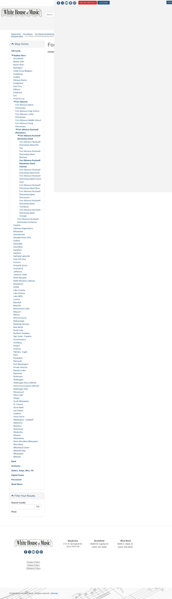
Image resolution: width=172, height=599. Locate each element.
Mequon (17, 312)
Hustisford (18, 268)
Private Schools (20, 367)
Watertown (18, 429)
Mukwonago (18, 321)
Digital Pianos (17, 475)
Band (13, 461)
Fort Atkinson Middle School (28, 120)
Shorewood (18, 392)
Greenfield (17, 247)
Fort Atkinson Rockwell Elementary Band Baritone (29, 154)
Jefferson (17, 271)
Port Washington (20, 364)
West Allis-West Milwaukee (25, 441)
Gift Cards (16, 51)
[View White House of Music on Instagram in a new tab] (27, 2)
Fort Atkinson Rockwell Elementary (47, 34)
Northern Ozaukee (21, 333)
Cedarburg (18, 74)
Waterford (17, 423)
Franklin (17, 225)
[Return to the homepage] (21, 13)
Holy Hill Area (19, 259)
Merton (16, 315)
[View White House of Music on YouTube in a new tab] (19, 2)
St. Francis (18, 404)
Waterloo (17, 426)
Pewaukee (18, 358)
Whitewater (18, 453)
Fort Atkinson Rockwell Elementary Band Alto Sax (29, 145)
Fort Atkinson (28, 34)
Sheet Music (17, 484)
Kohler (16, 287)
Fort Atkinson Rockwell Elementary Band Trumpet (29, 213)
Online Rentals (40, 3)
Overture (17, 349)
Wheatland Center (21, 447)
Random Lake (19, 370)
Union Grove (18, 416)
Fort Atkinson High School (27, 111)
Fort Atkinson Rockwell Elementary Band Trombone (29, 203)
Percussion (16, 479)
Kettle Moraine (20, 278)
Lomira (16, 299)
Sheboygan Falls (20, 389)
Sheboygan (18, 379)
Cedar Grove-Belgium (22, 71)
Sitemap (54, 593)
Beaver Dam (18, 61)
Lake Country (19, 290)
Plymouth (17, 361)
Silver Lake (18, 395)
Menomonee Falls (21, 308)
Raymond (17, 373)
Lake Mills (18, 296)
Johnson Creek (20, 274)
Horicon (17, 262)
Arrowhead (18, 58)
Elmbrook (17, 92)
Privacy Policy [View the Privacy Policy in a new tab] (33, 562)
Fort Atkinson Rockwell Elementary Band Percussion (29, 194)
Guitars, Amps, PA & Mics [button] (128, 14)
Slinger (16, 398)
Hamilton (17, 250)
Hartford (17, 253)
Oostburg (17, 342)
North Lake (18, 330)
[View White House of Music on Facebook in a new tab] (11, 2)
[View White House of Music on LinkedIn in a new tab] (23, 2)
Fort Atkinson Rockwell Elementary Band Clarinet (29, 163)
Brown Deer (18, 65)
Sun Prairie (18, 410)
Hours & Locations (129, 2)
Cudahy (16, 77)
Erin (15, 95)
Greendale (17, 244)
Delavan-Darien (20, 80)
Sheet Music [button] (112, 22)
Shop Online (19, 44)
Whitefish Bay (19, 451)
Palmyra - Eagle (20, 352)
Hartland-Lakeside (21, 256)
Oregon (16, 346)
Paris (15, 355)
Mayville (17, 305)
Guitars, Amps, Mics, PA (22, 470)
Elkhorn (16, 89)
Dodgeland (18, 83)
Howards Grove (20, 265)
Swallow (17, 413)
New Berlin (18, 327)
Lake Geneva (19, 293)
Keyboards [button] (152, 14)
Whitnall (17, 457)
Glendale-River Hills (22, 237)
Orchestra (15, 466)
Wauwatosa (18, 438)
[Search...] (60, 14)
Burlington (18, 68)
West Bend (18, 444)
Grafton (16, 240)
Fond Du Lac (19, 98)
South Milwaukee (21, 401)
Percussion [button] (95, 22)
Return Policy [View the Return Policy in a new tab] (33, 565)
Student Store (152, 2)
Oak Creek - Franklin (22, 336)
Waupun (17, 435)
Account (56, 3)
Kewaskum (18, 284)
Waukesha (18, 432)
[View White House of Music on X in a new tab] (15, 2)
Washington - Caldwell (23, 420)
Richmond (17, 376)
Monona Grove (20, 318)
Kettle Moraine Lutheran (24, 281)
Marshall (17, 302)
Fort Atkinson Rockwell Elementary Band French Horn (30, 179)
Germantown (19, 234)
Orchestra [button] (105, 14)
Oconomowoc (19, 339)
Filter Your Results (23, 495)
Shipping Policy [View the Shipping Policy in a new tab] (33, 568)
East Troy (17, 86)
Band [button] (92, 14)
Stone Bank (18, 407)
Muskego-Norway (21, 324)
